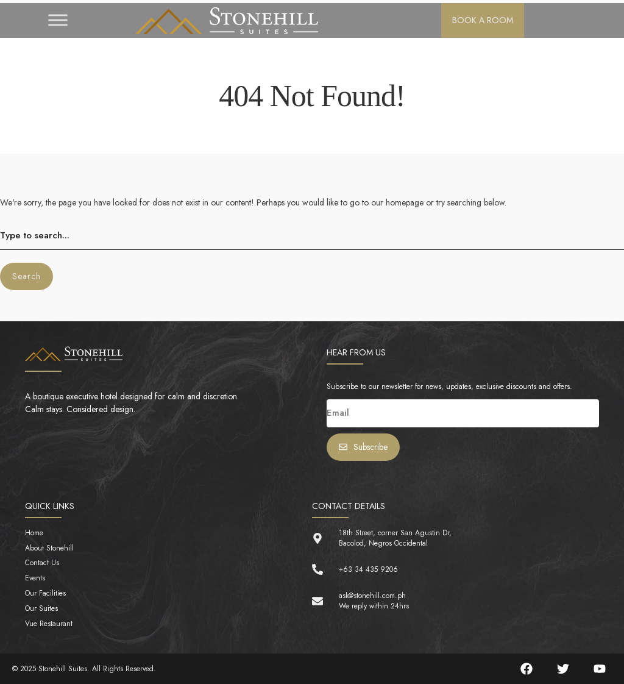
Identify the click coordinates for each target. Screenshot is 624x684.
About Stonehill (49, 548)
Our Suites (41, 609)
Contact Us (42, 563)
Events (35, 578)
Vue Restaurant (49, 624)
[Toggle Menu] (58, 20)
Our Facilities (45, 593)
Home (34, 533)
